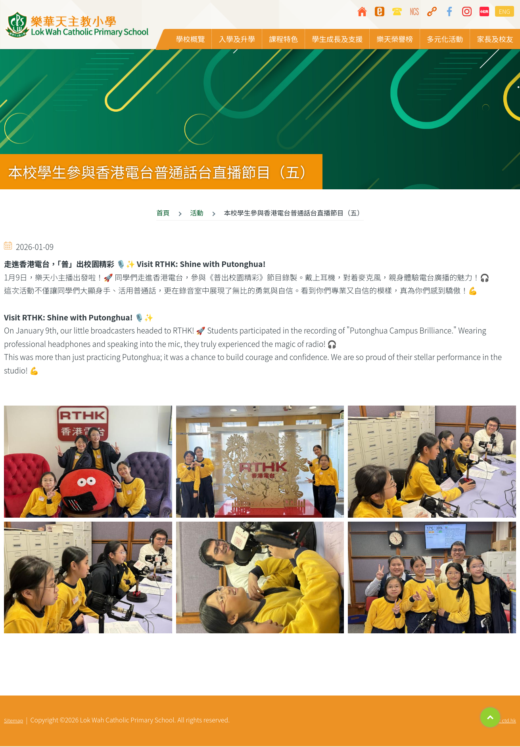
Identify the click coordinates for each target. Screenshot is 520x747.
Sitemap (13, 721)
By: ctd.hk (505, 721)
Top (490, 717)
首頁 (163, 213)
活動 (196, 213)
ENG (504, 11)
